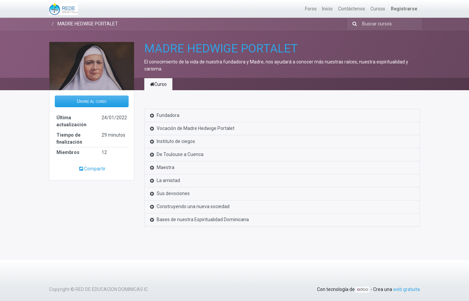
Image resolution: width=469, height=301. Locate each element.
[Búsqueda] (353, 24)
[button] (92, 101)
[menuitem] (310, 9)
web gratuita (406, 289)
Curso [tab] (158, 84)
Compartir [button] (92, 168)
